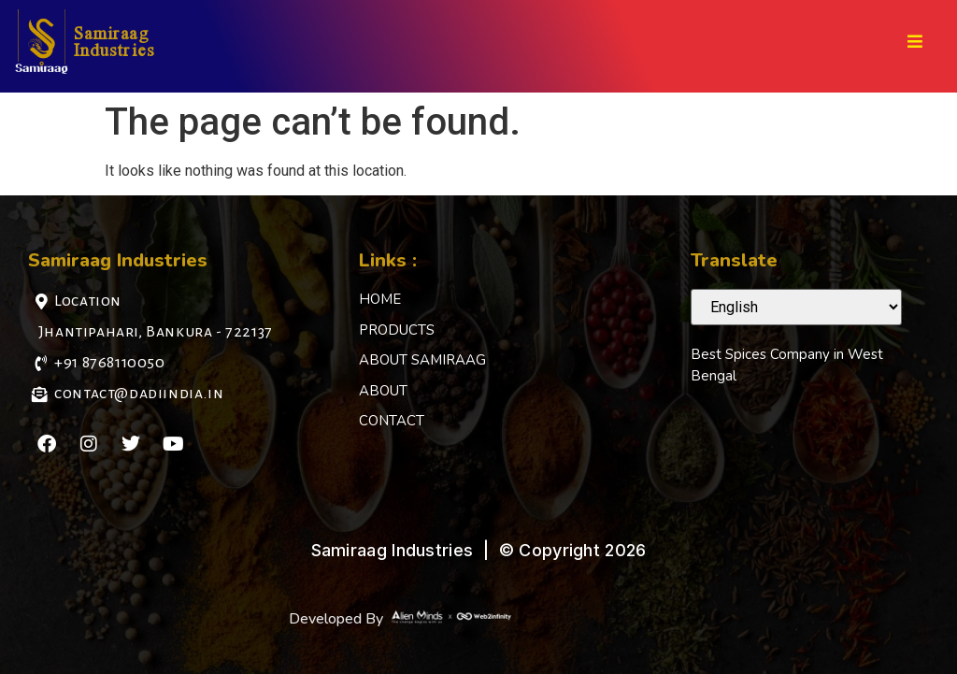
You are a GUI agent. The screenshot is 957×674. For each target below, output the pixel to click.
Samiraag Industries (114, 41)
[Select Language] (796, 307)
